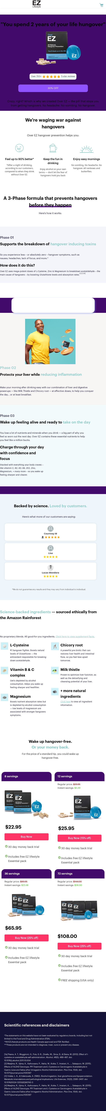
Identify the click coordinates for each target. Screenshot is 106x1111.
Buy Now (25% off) (26, 938)
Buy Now (26, 836)
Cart (102, 3)
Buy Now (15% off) (79, 838)
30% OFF (53, 88)
